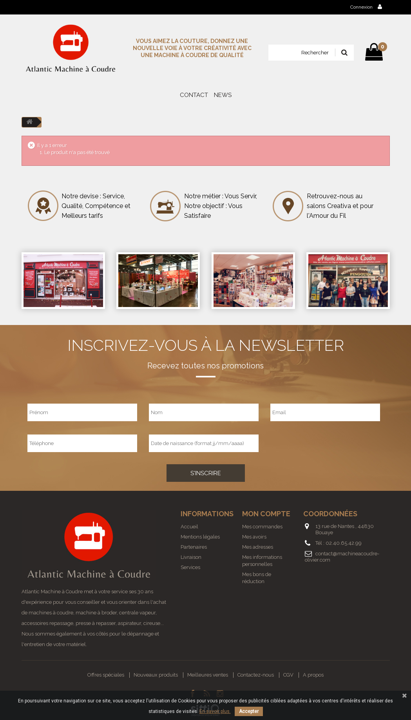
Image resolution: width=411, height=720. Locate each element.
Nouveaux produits (156, 675)
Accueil (189, 527)
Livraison (191, 557)
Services (190, 567)
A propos (313, 675)
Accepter (249, 711)
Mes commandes (262, 527)
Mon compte (266, 514)
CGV (288, 675)
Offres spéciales (105, 675)
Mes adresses (257, 547)
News (223, 95)
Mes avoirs (254, 537)
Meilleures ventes (207, 675)
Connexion (366, 7)
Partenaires (194, 547)
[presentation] (318, 443)
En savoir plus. (215, 711)
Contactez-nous (255, 675)
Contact (194, 95)
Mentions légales (200, 537)
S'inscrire (205, 473)
